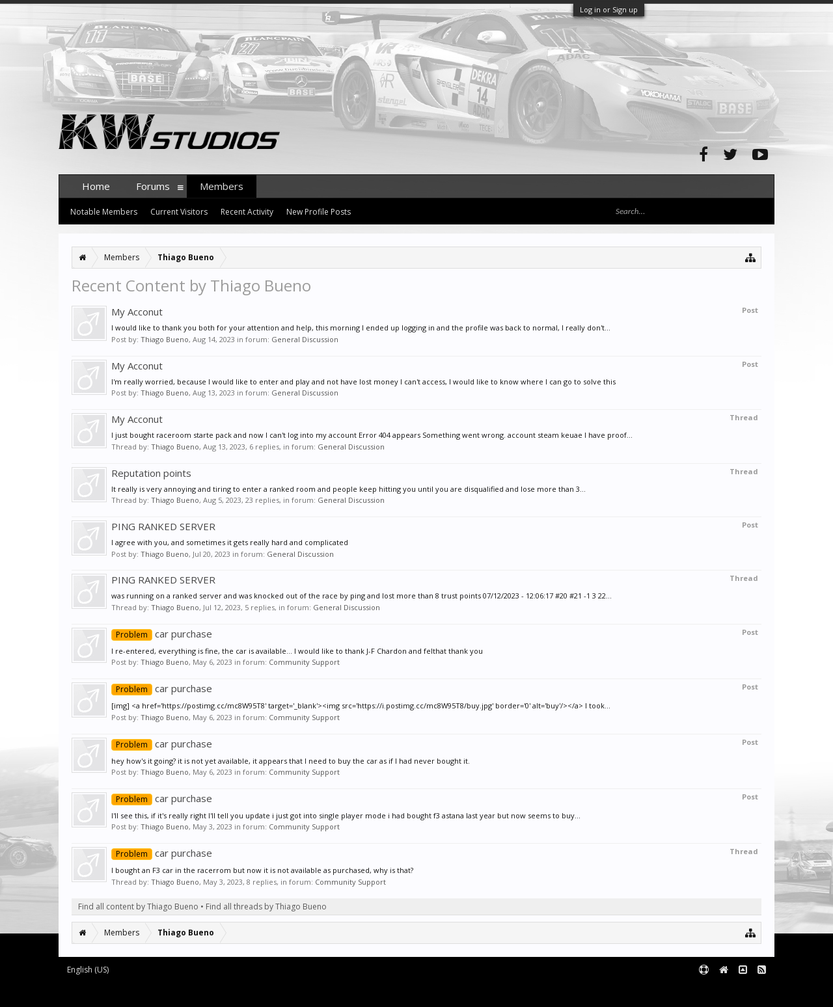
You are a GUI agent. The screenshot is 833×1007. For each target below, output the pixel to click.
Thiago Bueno (165, 339)
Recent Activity (247, 211)
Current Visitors (179, 211)
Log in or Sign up (609, 9)
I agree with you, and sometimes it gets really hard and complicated (229, 542)
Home (96, 186)
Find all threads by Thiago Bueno (266, 906)
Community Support (304, 662)
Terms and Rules (742, 991)
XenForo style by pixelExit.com (314, 991)
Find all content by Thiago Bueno (138, 906)
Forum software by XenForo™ (157, 991)
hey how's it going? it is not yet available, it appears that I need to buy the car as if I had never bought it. (290, 761)
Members (221, 186)
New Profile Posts (318, 211)
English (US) (88, 969)
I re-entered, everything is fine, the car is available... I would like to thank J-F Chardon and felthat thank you (297, 651)
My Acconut (137, 311)
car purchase (161, 633)
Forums (153, 186)
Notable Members (103, 211)
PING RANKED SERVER (163, 526)
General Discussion (304, 339)
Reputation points (151, 472)
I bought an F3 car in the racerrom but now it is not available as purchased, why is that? (262, 870)
